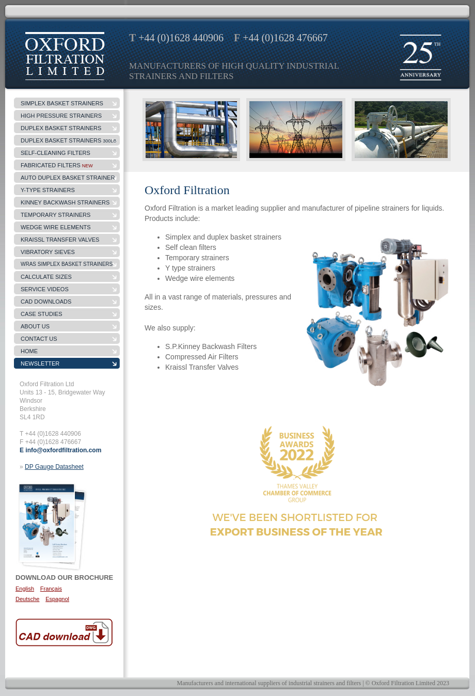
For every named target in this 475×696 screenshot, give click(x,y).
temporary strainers (55, 215)
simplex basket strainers (62, 103)
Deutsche (27, 599)
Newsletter (40, 363)
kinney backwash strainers (65, 202)
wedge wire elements (56, 227)
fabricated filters (57, 165)
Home (29, 351)
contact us (39, 339)
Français (51, 589)
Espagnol (57, 599)
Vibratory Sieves (48, 252)
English (24, 589)
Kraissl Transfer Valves (60, 239)
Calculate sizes (46, 277)
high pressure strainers (61, 116)
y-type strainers (48, 190)
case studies (41, 314)
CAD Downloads (46, 301)
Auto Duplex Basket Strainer (68, 178)
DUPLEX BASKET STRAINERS (68, 140)
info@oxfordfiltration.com (63, 450)
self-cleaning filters (55, 153)
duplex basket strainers (61, 128)
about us (35, 326)
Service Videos (45, 289)
